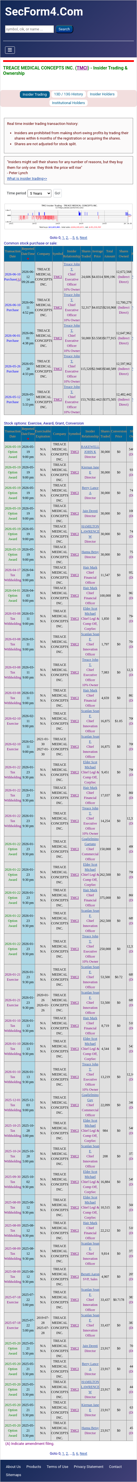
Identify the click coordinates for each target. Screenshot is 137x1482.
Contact (115, 1467)
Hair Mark (90, 567)
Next (83, 237)
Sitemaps (13, 1475)
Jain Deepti (90, 511)
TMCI (82, 68)
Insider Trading (35, 94)
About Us (13, 1467)
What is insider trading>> (27, 178)
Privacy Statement (88, 1467)
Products (33, 1467)
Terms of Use (57, 1467)
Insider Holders (102, 94)
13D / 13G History (68, 94)
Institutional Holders (68, 103)
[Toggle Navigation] (10, 50)
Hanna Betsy (90, 552)
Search (64, 29)
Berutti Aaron (90, 1274)
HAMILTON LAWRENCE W (90, 531)
